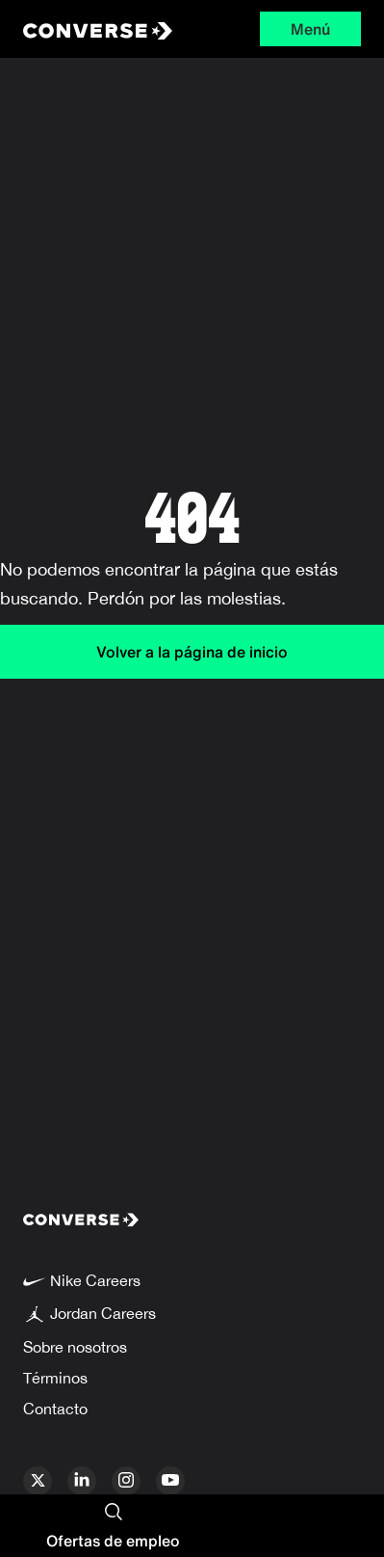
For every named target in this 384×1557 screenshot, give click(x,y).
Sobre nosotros (75, 1347)
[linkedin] (81, 1480)
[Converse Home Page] (93, 28)
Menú (310, 28)
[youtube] (170, 1480)
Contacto (55, 1408)
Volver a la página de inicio (192, 651)
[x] (37, 1480)
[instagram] (126, 1480)
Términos (55, 1377)
